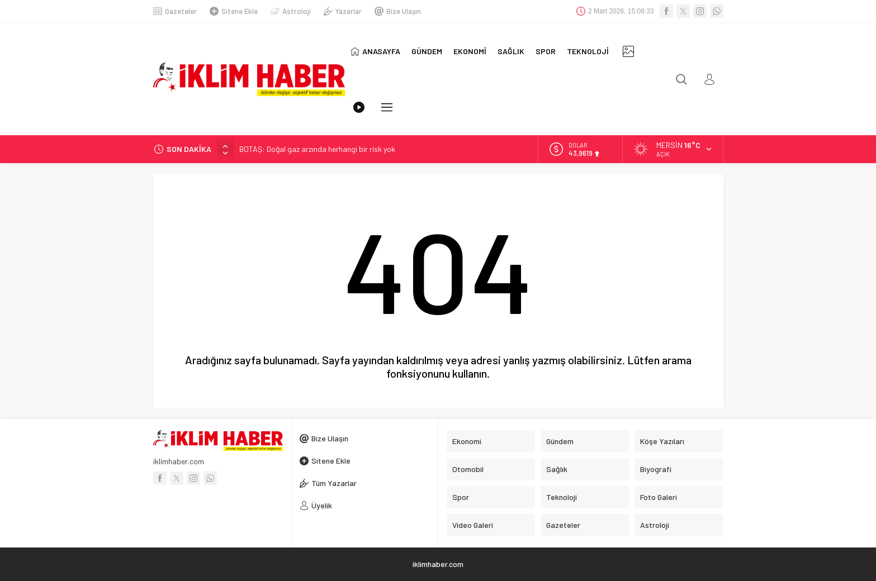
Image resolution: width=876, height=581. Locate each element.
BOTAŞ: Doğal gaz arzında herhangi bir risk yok (317, 149)
